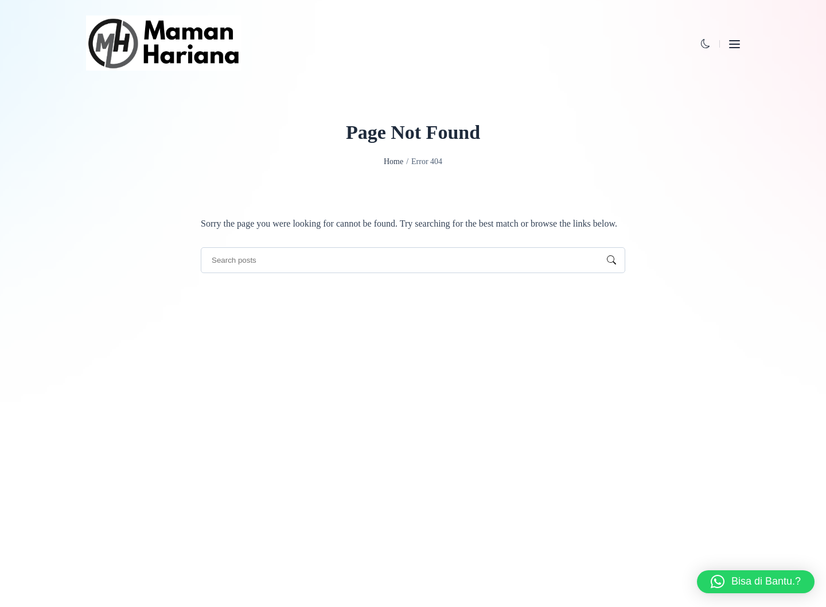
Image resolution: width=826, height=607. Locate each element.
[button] (705, 44)
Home (393, 161)
